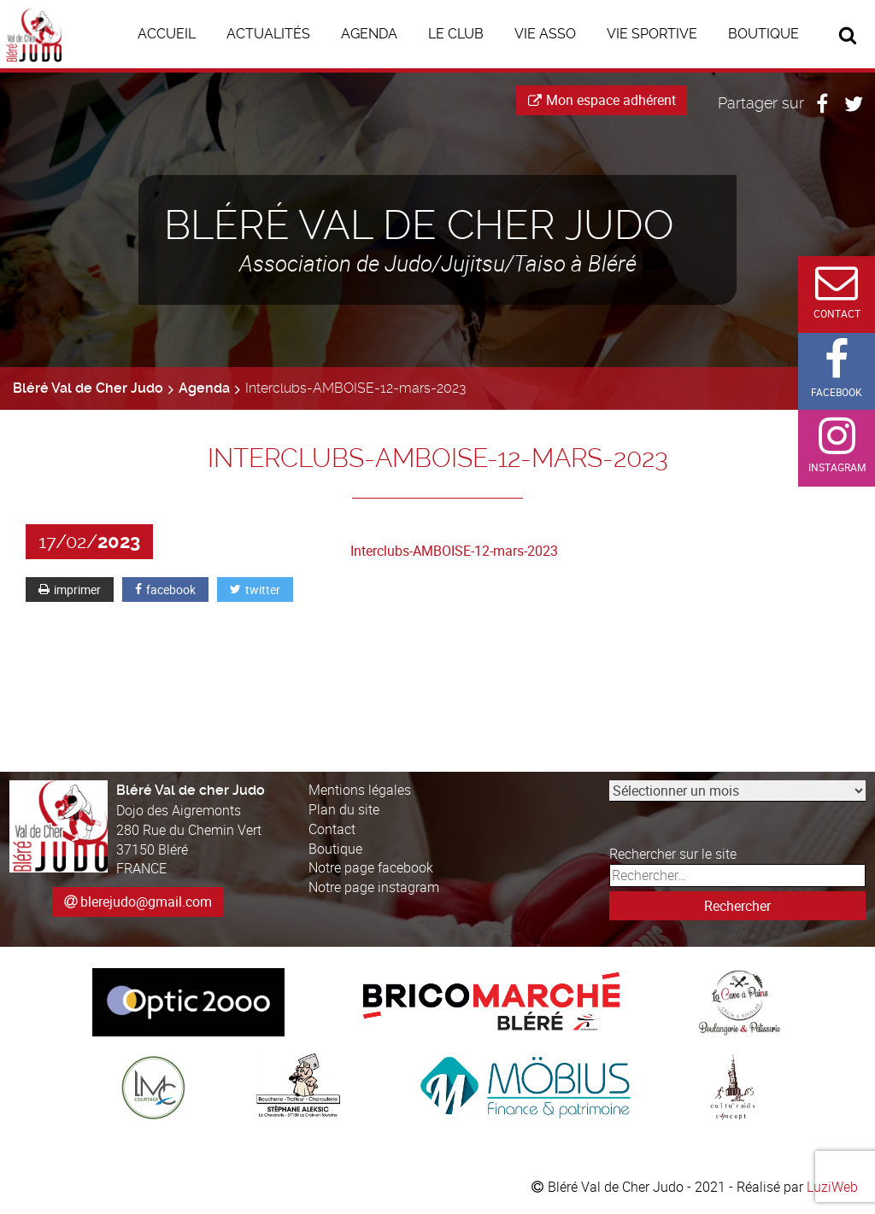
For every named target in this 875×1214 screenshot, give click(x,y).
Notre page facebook (370, 867)
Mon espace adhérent (602, 99)
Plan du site (343, 809)
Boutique (335, 848)
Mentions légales (359, 789)
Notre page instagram (373, 887)
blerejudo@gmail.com (146, 901)
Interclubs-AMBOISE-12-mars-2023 (454, 550)
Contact (331, 829)
